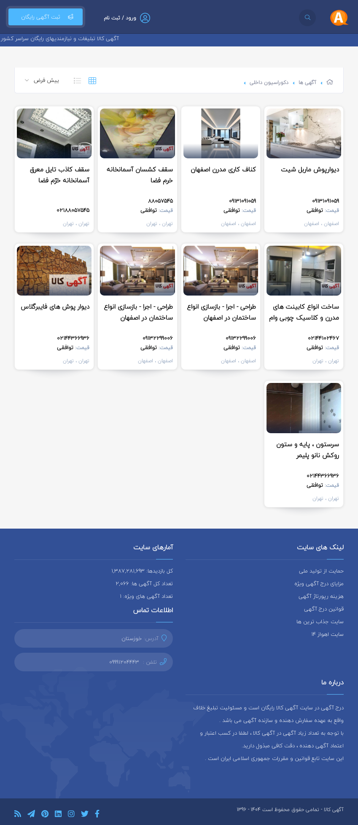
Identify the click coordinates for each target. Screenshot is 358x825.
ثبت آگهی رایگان (45, 16)
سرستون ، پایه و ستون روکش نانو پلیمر (307, 450)
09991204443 (124, 662)
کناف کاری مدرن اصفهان (223, 169)
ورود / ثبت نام (120, 18)
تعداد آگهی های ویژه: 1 (146, 596)
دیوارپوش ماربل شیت (310, 169)
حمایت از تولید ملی (321, 570)
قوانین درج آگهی (324, 608)
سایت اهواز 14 (327, 634)
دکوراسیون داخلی (269, 82)
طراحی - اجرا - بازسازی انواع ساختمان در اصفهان (221, 312)
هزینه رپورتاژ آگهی (321, 596)
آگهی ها (307, 82)
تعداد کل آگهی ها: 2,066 (144, 583)
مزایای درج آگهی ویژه (319, 583)
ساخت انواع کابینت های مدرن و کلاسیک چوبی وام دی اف (304, 317)
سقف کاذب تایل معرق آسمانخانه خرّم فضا (59, 175)
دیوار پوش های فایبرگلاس (55, 306)
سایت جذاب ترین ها (320, 621)
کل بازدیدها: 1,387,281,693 (142, 570)
